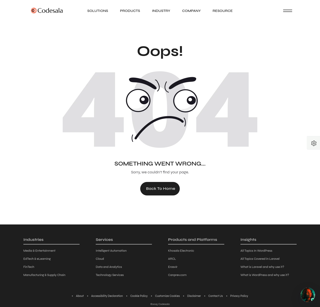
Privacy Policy (239, 296)
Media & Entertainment (39, 251)
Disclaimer (194, 296)
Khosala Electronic (181, 251)
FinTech (28, 267)
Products (130, 11)
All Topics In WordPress (256, 251)
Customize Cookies (167, 296)
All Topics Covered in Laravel (260, 259)
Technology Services (110, 275)
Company (191, 11)
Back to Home (160, 188)
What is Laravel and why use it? (262, 267)
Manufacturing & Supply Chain (44, 275)
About (80, 296)
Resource (223, 11)
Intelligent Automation (111, 251)
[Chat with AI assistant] (308, 295)
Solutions (97, 11)
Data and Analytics (109, 267)
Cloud (100, 259)
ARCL (172, 259)
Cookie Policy (139, 296)
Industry (161, 11)
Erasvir (173, 267)
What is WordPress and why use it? (264, 275)
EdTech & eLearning (37, 259)
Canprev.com (177, 275)
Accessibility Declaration (107, 296)
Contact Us (215, 296)
